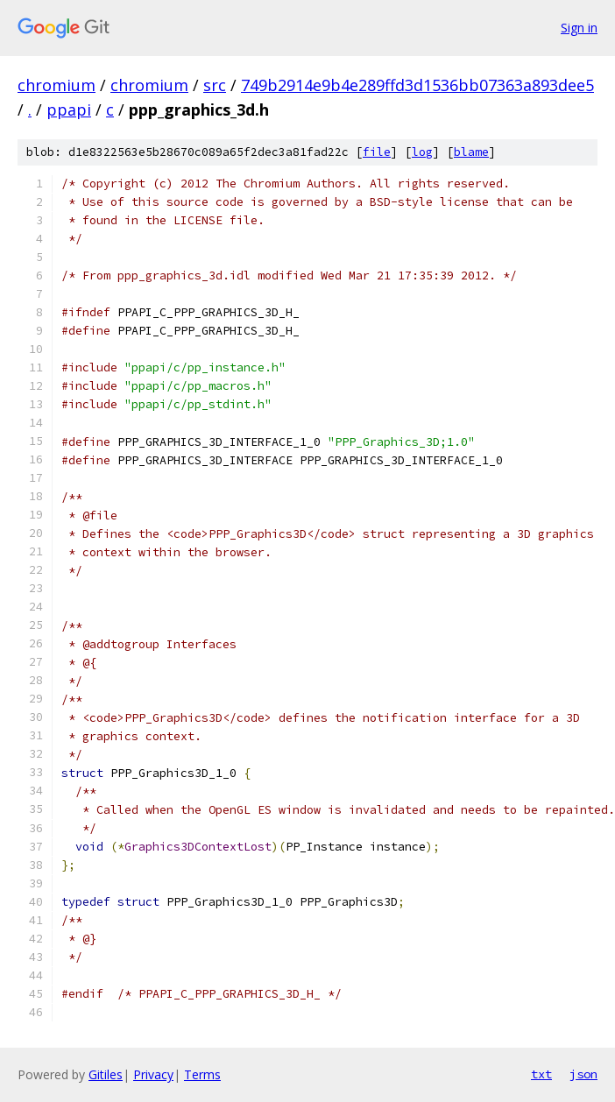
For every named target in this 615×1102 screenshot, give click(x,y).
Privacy (153, 1074)
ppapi (68, 109)
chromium (56, 84)
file (377, 152)
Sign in (579, 27)
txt (541, 1074)
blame (471, 152)
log (422, 152)
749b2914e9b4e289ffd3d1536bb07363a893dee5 (417, 84)
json (583, 1074)
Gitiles (105, 1074)
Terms (202, 1074)
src (214, 84)
